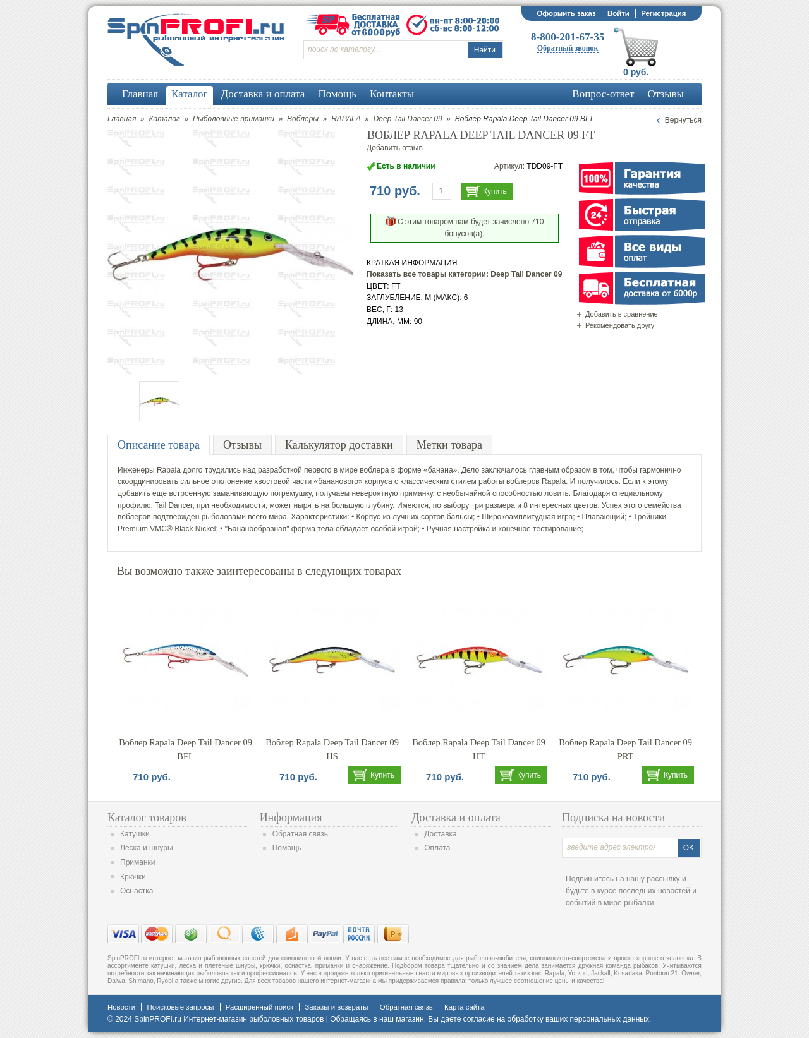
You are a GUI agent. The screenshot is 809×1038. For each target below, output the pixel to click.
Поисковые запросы (180, 1007)
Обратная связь (300, 834)
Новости (121, 1007)
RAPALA (345, 118)
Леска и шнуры (146, 847)
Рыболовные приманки (233, 118)
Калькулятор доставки (339, 444)
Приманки (137, 862)
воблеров (523, 481)
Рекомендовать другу (619, 325)
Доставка (440, 834)
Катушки (135, 834)
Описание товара (159, 444)
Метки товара (449, 444)
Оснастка (136, 890)
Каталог (164, 118)
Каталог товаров (146, 817)
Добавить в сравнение (621, 314)
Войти (618, 13)
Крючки (133, 876)
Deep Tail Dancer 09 (408, 118)
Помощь (286, 847)
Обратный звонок (568, 48)
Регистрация (663, 13)
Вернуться (683, 120)
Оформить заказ (566, 13)
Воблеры (303, 118)
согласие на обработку (503, 1019)
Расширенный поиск (259, 1007)
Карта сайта (464, 1007)
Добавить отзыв (395, 147)
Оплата (437, 847)
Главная (121, 118)
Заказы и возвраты (336, 1007)
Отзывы (242, 444)
